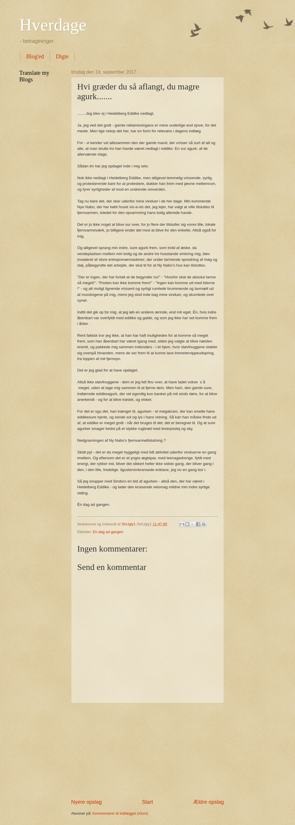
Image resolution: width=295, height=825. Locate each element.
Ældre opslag (208, 802)
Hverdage (52, 24)
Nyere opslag (86, 802)
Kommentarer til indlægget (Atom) (120, 813)
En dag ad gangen (108, 532)
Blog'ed (35, 56)
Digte (62, 56)
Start (147, 802)
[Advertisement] (147, 751)
